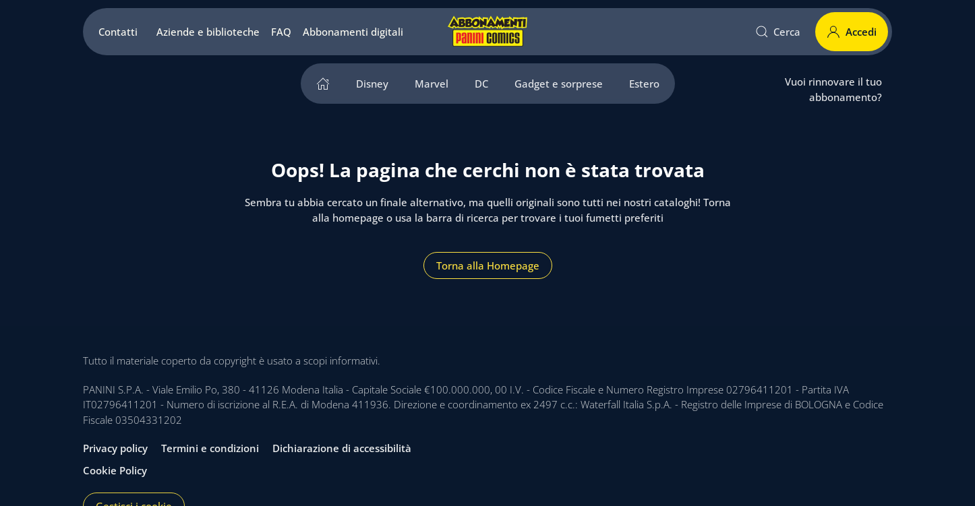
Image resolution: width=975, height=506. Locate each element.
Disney (372, 83)
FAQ (281, 31)
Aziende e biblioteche (208, 31)
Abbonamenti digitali (353, 31)
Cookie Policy (115, 470)
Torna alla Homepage (487, 265)
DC (481, 83)
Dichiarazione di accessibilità (341, 448)
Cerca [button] (778, 31)
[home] (323, 83)
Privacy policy (115, 448)
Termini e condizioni (210, 448)
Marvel (431, 83)
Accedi (852, 31)
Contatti (118, 31)
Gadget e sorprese (558, 83)
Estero (644, 83)
